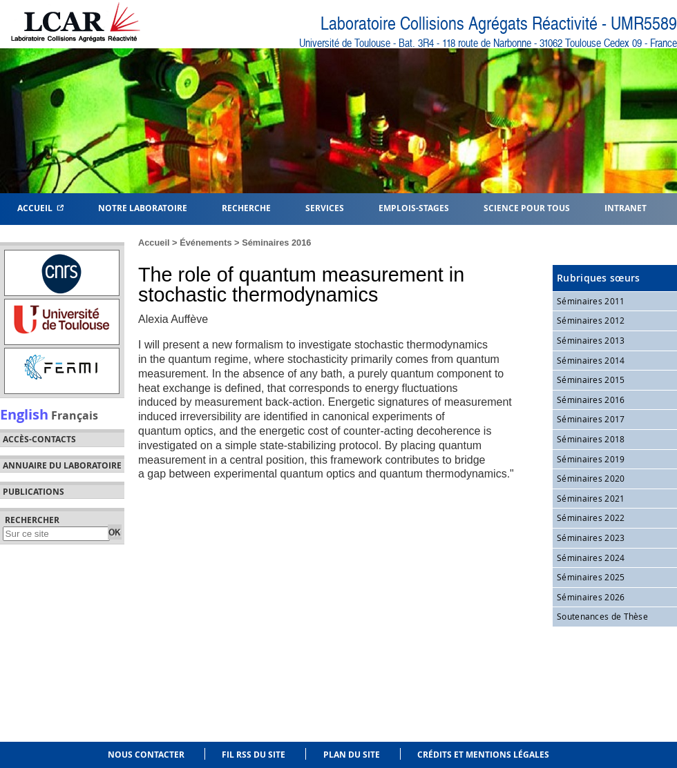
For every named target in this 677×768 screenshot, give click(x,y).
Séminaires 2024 (591, 557)
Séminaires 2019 (591, 458)
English (24, 414)
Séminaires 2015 (591, 379)
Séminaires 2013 (591, 340)
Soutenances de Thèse (602, 616)
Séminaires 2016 (276, 242)
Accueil (40, 207)
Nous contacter (146, 754)
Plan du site (351, 754)
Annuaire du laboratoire (62, 466)
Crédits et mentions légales (483, 754)
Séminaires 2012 (591, 320)
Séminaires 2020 (591, 478)
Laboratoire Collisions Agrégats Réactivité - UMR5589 (499, 23)
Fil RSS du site (253, 754)
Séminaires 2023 (591, 537)
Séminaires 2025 (591, 576)
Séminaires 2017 (591, 418)
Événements (205, 242)
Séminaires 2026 (591, 596)
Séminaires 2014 (591, 360)
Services (324, 207)
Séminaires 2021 (591, 498)
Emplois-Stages (414, 207)
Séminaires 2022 (591, 517)
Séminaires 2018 (591, 438)
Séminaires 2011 (591, 300)
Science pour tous (527, 207)
